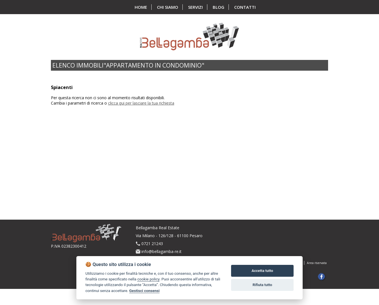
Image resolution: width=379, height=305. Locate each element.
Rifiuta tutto (262, 285)
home (141, 7)
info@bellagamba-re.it (161, 251)
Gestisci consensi (144, 290)
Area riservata (317, 263)
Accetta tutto (262, 271)
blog (218, 7)
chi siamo (167, 7)
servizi (195, 7)
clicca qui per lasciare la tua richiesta (141, 103)
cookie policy (148, 279)
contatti (245, 7)
